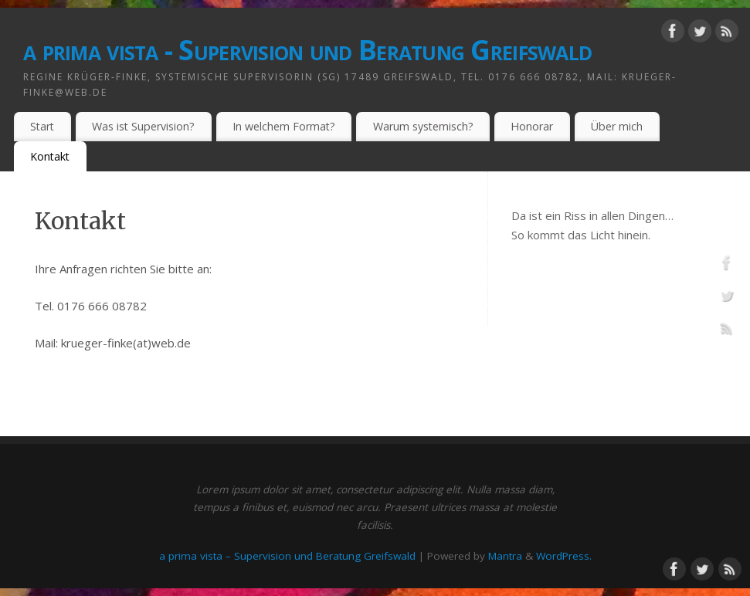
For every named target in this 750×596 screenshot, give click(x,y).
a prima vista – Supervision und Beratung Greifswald (287, 556)
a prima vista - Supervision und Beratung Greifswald (307, 50)
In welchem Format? (283, 126)
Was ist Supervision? (143, 126)
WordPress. (564, 556)
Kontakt (50, 156)
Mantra (505, 556)
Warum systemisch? (423, 126)
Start (42, 126)
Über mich (617, 126)
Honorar (532, 126)
